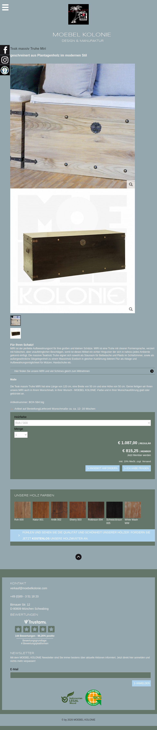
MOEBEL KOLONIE (82, 34)
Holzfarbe (20, 417)
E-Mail (14, 669)
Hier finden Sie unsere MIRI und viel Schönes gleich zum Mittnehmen (84, 371)
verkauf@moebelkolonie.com (28, 588)
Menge (18, 428)
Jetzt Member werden (139, 455)
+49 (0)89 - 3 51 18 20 (24, 596)
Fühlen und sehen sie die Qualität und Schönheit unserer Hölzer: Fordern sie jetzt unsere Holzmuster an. (86, 535)
